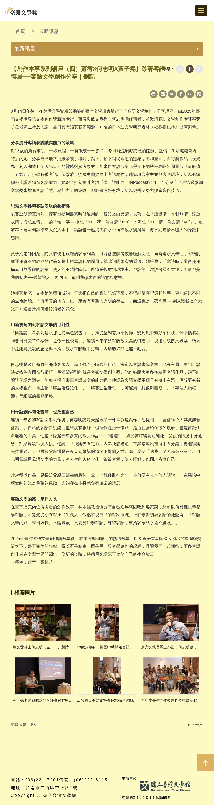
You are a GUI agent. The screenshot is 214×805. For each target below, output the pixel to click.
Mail (163, 94)
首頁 (20, 31)
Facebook (181, 94)
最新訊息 (49, 31)
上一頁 (197, 725)
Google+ (190, 94)
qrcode (199, 94)
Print (154, 94)
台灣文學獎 (21, 10)
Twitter (172, 94)
